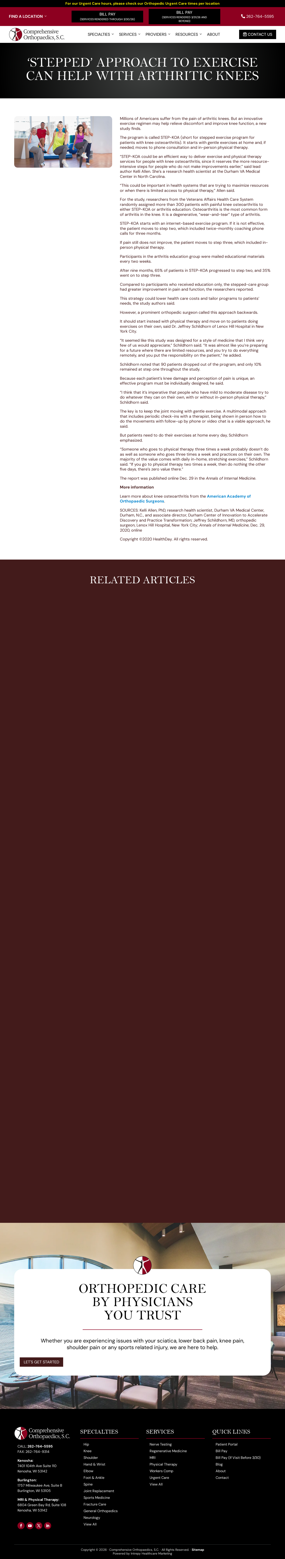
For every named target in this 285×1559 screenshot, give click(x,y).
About (213, 34)
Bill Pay (107, 14)
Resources (189, 34)
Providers (158, 34)
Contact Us (257, 34)
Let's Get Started (41, 1362)
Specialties (101, 34)
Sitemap (198, 1550)
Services (130, 34)
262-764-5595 (257, 16)
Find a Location (28, 16)
